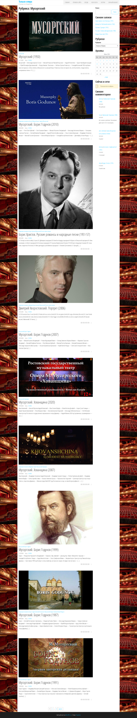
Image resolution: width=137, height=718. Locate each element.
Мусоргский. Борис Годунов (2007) (38, 334)
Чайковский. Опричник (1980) (109, 115)
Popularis (78, 715)
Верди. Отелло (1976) (107, 163)
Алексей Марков (32, 121)
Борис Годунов (39, 121)
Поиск (97, 8)
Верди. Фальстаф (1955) (101, 34)
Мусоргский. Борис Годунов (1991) (38, 682)
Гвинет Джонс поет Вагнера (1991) (104, 21)
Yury (100, 115)
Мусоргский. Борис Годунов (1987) (38, 614)
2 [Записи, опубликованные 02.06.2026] (100, 60)
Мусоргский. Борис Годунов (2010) (38, 124)
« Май (106, 77)
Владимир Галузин (33, 467)
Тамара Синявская (54, 612)
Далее (60, 709)
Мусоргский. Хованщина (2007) (37, 469)
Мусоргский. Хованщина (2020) (37, 402)
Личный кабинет (113, 3)
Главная (71, 3)
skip (100, 163)
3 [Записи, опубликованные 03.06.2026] (103, 60)
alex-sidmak (102, 131)
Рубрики (98, 42)
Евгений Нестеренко (40, 612)
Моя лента (96, 3)
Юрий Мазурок (61, 612)
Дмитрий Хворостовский (34, 305)
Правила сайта (80, 3)
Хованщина (26, 399)
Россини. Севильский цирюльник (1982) (105, 31)
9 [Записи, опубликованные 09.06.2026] (100, 64)
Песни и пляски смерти (46, 231)
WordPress (68, 715)
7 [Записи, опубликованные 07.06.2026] (116, 60)
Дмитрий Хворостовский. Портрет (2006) (42, 308)
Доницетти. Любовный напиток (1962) (105, 24)
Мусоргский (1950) (29, 56)
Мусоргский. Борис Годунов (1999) (38, 549)
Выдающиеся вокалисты (24, 121)
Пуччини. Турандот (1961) (102, 27)
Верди (89, 3)
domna (30, 60)
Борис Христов (32, 231)
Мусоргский (21, 53)
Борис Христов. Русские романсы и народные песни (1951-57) (54, 234)
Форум (104, 3)
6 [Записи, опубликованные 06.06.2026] (113, 60)
